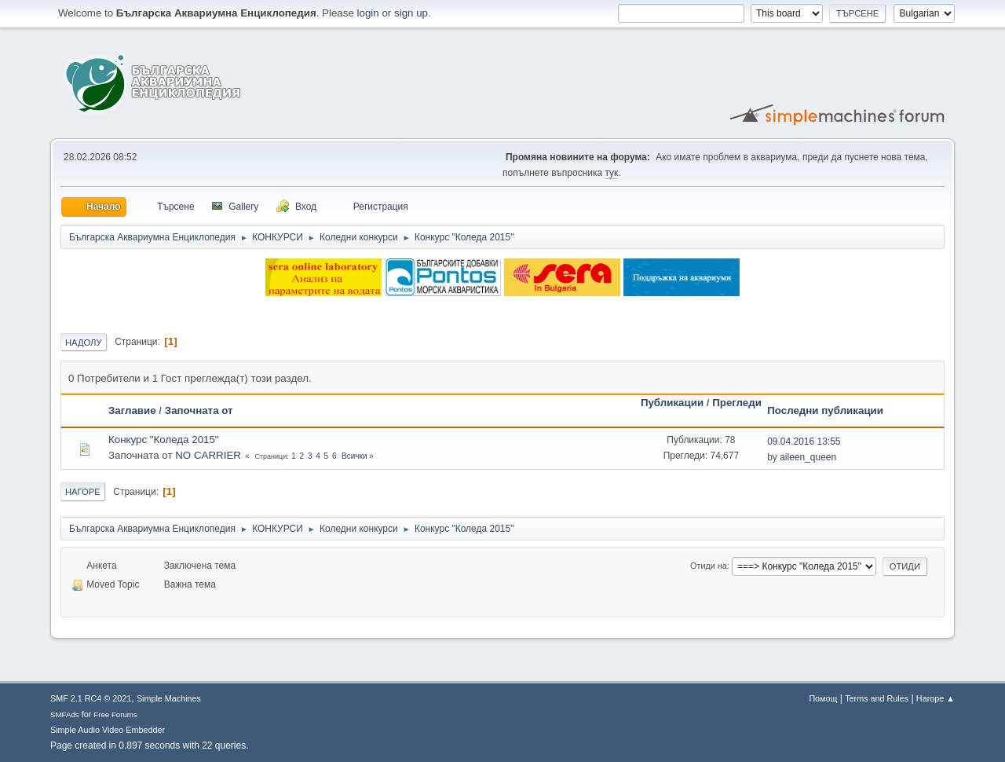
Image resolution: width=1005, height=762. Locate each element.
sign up (411, 13)
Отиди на (708, 565)
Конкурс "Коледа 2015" (163, 439)
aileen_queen (808, 457)
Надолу (83, 342)
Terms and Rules (876, 698)
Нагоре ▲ (935, 698)
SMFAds (64, 714)
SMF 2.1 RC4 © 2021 (90, 698)
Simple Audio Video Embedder (107, 730)
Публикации (672, 402)
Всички (354, 456)
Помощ (823, 698)
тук (611, 172)
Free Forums (115, 714)
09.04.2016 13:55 (803, 441)
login (368, 13)
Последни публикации (825, 410)
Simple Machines (169, 698)
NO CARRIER (208, 455)
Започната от (199, 410)
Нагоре (82, 491)
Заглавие (132, 410)
